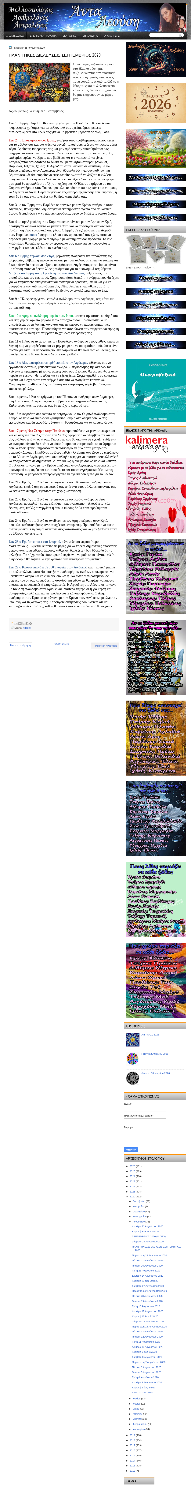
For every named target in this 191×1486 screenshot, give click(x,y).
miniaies (27, 627)
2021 (133, 1191)
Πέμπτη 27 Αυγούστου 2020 (147, 1260)
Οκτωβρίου (139, 1211)
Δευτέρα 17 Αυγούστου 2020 (147, 1311)
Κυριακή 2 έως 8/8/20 (143, 1387)
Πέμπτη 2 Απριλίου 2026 (154, 1053)
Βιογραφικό (69, 35)
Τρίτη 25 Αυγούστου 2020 (146, 1270)
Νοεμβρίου (139, 1206)
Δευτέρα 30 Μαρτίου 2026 (155, 1073)
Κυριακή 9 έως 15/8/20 (144, 1351)
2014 (133, 1460)
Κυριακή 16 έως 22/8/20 (145, 1316)
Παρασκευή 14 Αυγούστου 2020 (149, 1326)
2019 (133, 1435)
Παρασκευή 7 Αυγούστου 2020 (148, 1362)
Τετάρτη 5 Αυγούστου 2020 (146, 1372)
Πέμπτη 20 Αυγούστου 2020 (147, 1296)
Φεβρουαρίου (140, 1424)
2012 (133, 1470)
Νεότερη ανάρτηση (20, 645)
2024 (133, 1176)
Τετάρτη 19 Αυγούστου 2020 (147, 1301)
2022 (133, 1186)
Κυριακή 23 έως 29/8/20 (145, 1280)
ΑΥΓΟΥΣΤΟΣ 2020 (142, 1392)
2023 (133, 1181)
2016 (133, 1450)
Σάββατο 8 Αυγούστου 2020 (147, 1357)
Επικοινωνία (90, 35)
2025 (133, 1171)
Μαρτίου (137, 1418)
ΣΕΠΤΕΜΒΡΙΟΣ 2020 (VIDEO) (149, 1236)
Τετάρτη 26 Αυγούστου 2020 (147, 1265)
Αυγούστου (139, 1221)
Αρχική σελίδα (15, 35)
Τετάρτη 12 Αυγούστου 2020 (147, 1336)
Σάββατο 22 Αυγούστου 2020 (148, 1286)
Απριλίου (138, 1414)
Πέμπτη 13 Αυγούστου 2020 (147, 1331)
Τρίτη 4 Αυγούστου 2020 (145, 1377)
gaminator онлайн (21, 2)
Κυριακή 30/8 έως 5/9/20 (145, 1231)
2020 (133, 1196)
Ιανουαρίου (139, 1429)
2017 (133, 1445)
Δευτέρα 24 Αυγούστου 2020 (147, 1275)
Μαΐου (136, 1408)
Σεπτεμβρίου (140, 1216)
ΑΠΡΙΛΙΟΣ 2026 (150, 1034)
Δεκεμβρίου (139, 1201)
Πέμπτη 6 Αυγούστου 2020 (146, 1367)
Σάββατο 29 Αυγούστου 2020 (148, 1241)
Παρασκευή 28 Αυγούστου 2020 (149, 1255)
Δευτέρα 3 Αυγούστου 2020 (147, 1382)
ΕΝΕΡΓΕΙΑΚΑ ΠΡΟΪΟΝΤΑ (43, 35)
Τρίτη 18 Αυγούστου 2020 (146, 1306)
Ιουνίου (137, 1403)
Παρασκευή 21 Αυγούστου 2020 (149, 1290)
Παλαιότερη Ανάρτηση (105, 645)
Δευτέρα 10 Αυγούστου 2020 (147, 1347)
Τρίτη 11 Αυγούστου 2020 (146, 1341)
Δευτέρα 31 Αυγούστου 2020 (147, 1226)
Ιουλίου (137, 1398)
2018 (133, 1440)
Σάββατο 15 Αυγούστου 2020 (148, 1321)
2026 (133, 1166)
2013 (133, 1465)
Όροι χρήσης (112, 35)
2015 (133, 1455)
